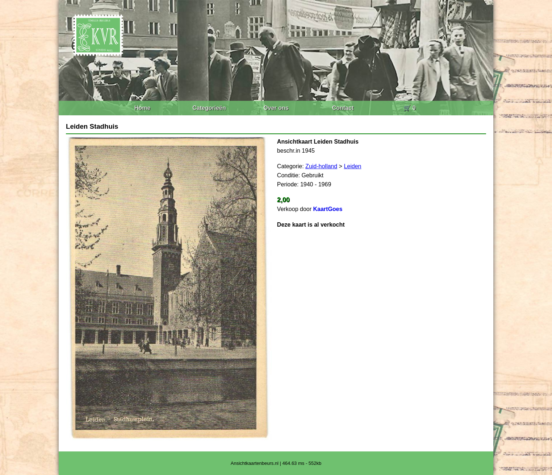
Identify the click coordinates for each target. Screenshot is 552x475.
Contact (343, 108)
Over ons (275, 108)
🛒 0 (409, 108)
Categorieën (209, 108)
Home (142, 108)
